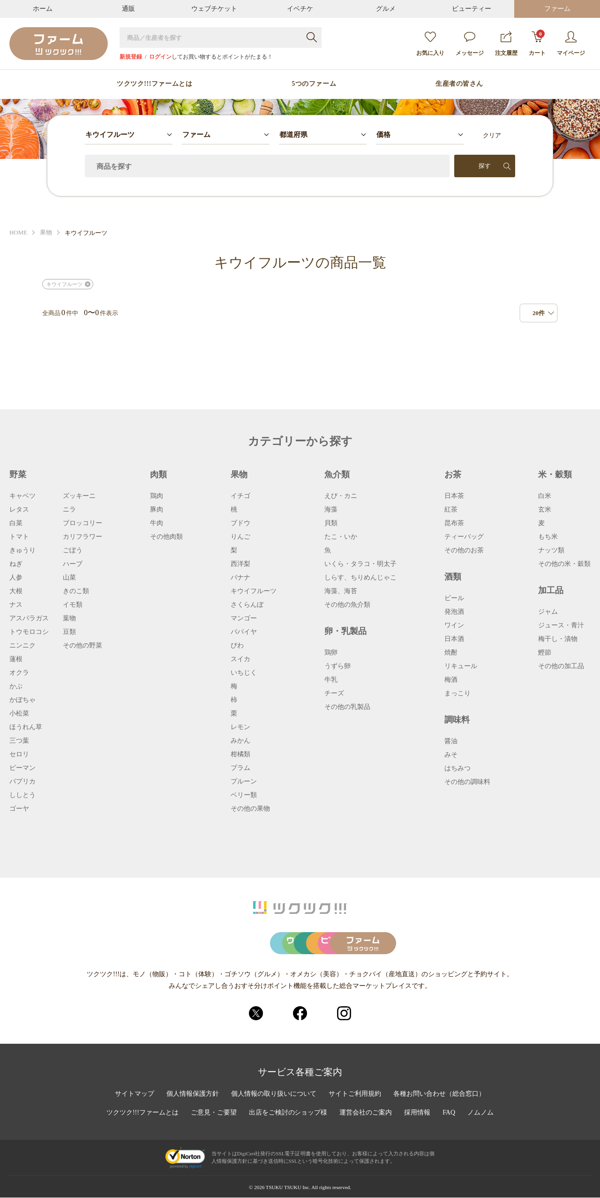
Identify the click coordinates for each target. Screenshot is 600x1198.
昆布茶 (454, 523)
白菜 (15, 523)
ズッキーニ (79, 496)
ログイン (160, 57)
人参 (15, 577)
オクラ (19, 673)
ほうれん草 (25, 727)
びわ (237, 645)
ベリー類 (244, 795)
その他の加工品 (561, 666)
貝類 (331, 523)
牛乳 (331, 680)
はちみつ (457, 768)
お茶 (452, 474)
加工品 (550, 590)
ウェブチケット (214, 8)
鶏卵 (331, 652)
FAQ (449, 1113)
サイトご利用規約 (355, 1094)
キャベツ (22, 496)
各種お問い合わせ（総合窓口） (439, 1094)
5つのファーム (314, 84)
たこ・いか (340, 537)
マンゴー (244, 618)
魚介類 (337, 474)
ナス (15, 605)
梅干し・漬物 (558, 639)
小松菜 (19, 713)
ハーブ (72, 564)
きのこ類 (76, 591)
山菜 (69, 577)
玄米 (544, 509)
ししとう (22, 795)
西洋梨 (240, 564)
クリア (492, 135)
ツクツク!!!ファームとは (154, 84)
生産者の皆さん (459, 84)
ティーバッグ (464, 537)
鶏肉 (156, 496)
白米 (544, 496)
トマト (19, 537)
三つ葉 (19, 741)
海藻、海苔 (340, 591)
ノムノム (480, 1113)
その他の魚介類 (347, 605)
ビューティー (471, 8)
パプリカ (22, 781)
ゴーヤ (19, 809)
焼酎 (451, 652)
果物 (46, 233)
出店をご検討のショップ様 (288, 1113)
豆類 (69, 632)
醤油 (451, 741)
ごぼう (72, 550)
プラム (240, 768)
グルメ (386, 8)
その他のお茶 (464, 550)
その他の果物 (250, 809)
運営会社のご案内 (366, 1113)
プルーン (244, 781)
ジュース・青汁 (561, 625)
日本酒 (454, 639)
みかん (240, 741)
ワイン (454, 625)
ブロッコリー (82, 523)
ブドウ (240, 523)
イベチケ (300, 8)
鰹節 (544, 652)
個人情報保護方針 (192, 1094)
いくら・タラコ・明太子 (360, 564)
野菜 (17, 474)
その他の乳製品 (347, 707)
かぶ (15, 686)
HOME (18, 233)
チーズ (334, 693)
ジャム (548, 612)
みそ (451, 755)
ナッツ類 (551, 550)
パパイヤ (244, 632)
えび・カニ (340, 496)
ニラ (69, 509)
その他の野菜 (82, 645)
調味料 (457, 720)
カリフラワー (82, 537)
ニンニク (22, 645)
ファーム (557, 8)
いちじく (244, 673)
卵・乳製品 (345, 631)
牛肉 (156, 523)
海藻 (331, 509)
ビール (454, 598)
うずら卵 (337, 666)
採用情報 (418, 1113)
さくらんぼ (247, 605)
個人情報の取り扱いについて (273, 1094)
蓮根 (15, 659)
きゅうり (22, 550)
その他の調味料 (467, 782)
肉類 (158, 474)
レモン (240, 727)
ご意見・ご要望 (214, 1113)
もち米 (548, 537)
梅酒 (451, 680)
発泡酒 (454, 612)
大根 (15, 591)
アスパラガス (29, 618)
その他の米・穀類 (564, 564)
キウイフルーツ (64, 284)
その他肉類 (166, 537)
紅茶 (451, 509)
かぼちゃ (22, 700)
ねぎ (15, 564)
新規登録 (131, 57)
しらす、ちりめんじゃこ (360, 577)
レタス (19, 509)
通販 (128, 8)
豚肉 (156, 509)
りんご (240, 537)
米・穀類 (555, 474)
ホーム (42, 8)
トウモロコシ (29, 632)
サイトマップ (134, 1094)
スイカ (240, 659)
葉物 (69, 618)
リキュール (460, 666)
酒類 (452, 577)
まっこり (457, 693)
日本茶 (454, 496)
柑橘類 (240, 754)
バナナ (240, 577)
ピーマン (22, 768)
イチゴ (240, 496)
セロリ (19, 754)
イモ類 (72, 605)
